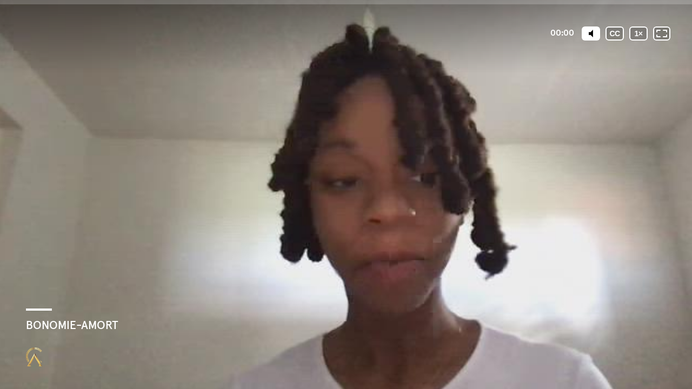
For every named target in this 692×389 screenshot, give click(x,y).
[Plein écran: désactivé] (661, 33)
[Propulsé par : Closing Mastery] (34, 356)
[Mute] (591, 33)
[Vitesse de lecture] (638, 33)
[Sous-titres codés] (615, 33)
